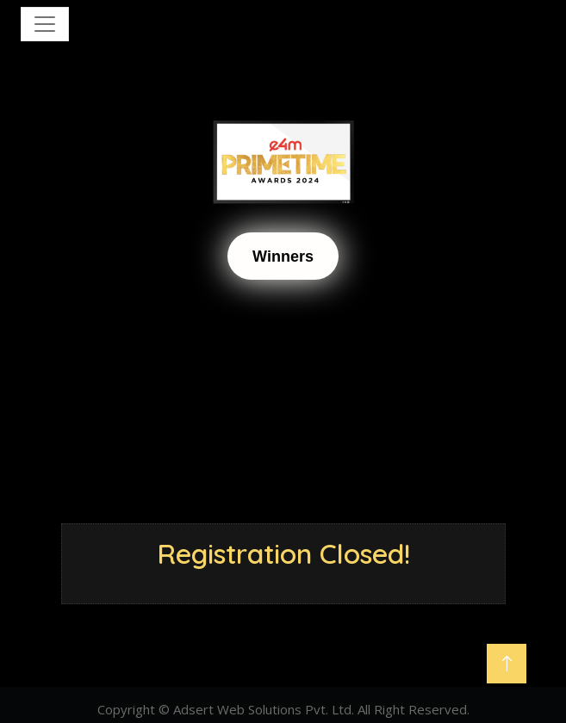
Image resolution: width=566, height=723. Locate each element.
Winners (283, 256)
